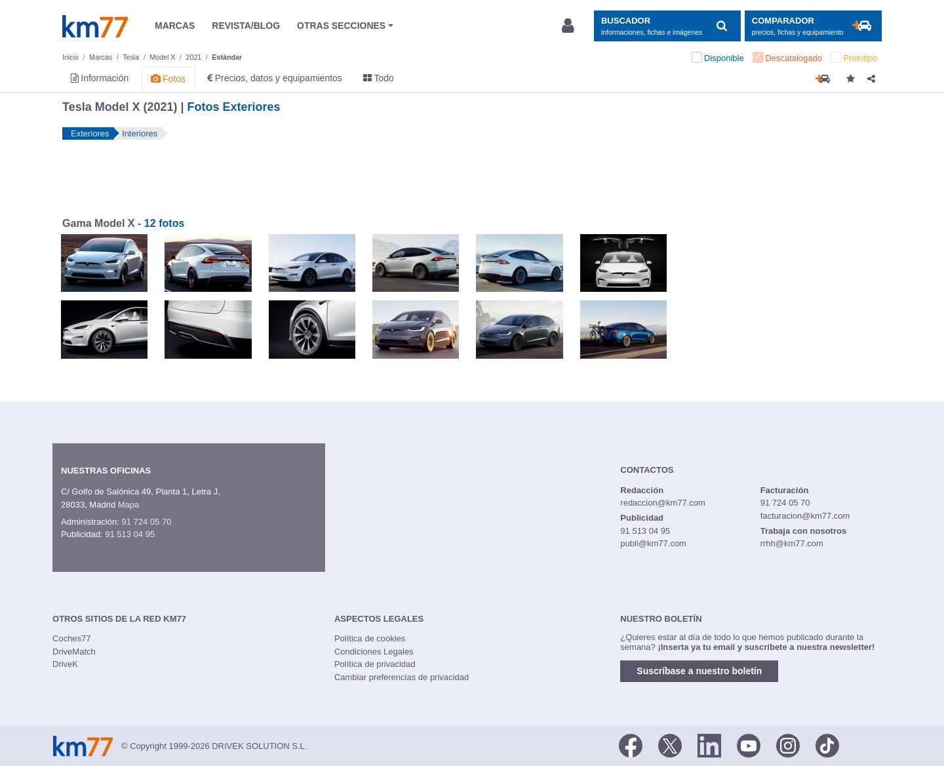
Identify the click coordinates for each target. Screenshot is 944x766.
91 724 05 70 (146, 522)
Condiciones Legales (374, 651)
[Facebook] (630, 745)
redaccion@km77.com (662, 503)
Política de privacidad (375, 664)
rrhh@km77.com (791, 543)
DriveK (65, 664)
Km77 (95, 26)
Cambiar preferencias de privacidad (401, 677)
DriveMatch (74, 651)
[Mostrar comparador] (813, 25)
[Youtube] (748, 745)
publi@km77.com (653, 543)
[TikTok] (827, 745)
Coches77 (71, 638)
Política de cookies (369, 638)
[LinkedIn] (709, 745)
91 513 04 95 (130, 534)
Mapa (129, 505)
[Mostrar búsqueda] (667, 25)
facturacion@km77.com (805, 516)
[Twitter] (670, 745)
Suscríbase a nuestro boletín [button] (699, 671)
